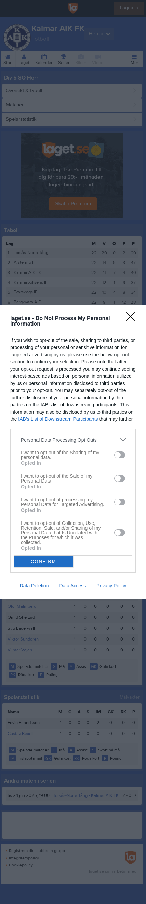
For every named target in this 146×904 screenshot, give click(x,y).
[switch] (119, 454)
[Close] (132, 318)
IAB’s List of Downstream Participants (58, 419)
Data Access (72, 585)
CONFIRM (43, 561)
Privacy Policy (111, 585)
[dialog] (73, 452)
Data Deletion (34, 585)
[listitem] (73, 439)
